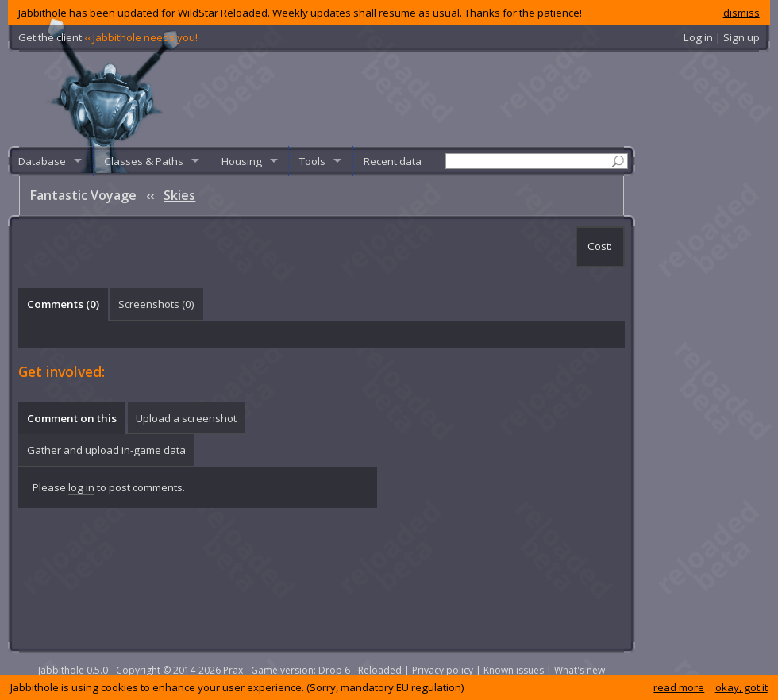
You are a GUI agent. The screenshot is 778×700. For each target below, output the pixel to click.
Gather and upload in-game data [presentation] (106, 450)
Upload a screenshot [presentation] (186, 418)
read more (678, 687)
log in (81, 487)
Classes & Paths (143, 161)
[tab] (62, 304)
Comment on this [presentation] (72, 418)
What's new (579, 670)
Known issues (513, 670)
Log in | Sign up (722, 37)
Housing (241, 161)
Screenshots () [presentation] (156, 304)
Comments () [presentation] (63, 304)
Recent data (393, 161)
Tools (312, 161)
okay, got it (741, 687)
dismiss (741, 13)
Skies (179, 195)
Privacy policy (442, 670)
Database (42, 161)
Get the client (108, 37)
